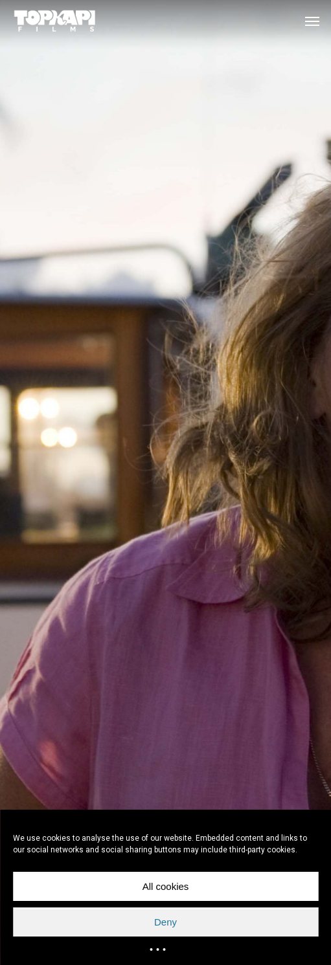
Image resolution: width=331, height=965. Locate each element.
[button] (312, 20)
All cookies (166, 886)
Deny (165, 921)
